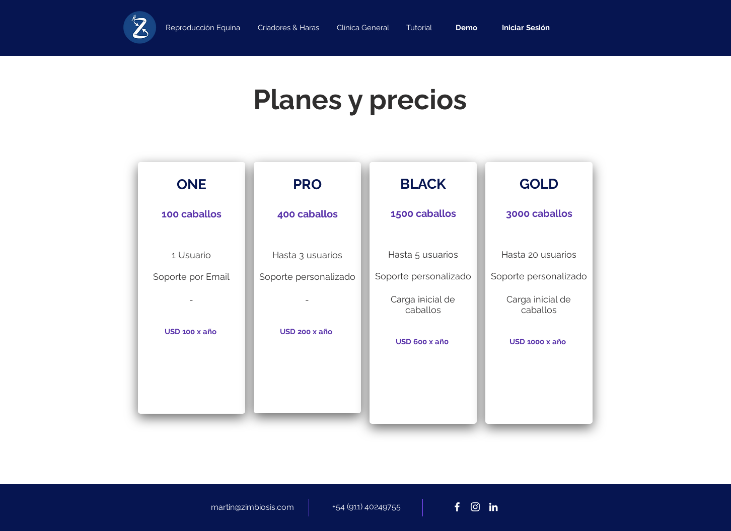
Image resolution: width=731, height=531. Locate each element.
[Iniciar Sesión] (525, 28)
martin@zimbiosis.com (252, 507)
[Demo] (466, 28)
